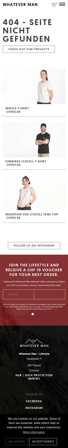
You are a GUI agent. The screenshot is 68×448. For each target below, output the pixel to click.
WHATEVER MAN (20, 4)
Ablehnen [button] (16, 441)
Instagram (34, 408)
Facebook (34, 401)
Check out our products (28, 52)
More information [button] (34, 432)
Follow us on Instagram (34, 249)
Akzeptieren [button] (43, 441)
